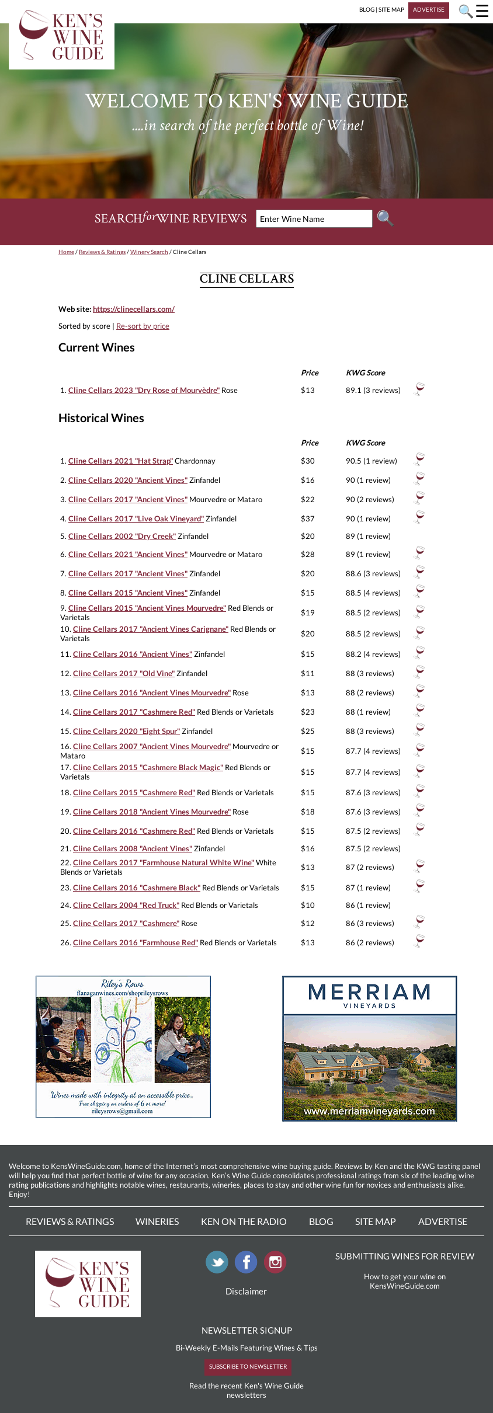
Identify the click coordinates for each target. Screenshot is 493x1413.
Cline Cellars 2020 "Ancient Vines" (128, 480)
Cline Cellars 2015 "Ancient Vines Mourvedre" (147, 607)
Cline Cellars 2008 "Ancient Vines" (132, 848)
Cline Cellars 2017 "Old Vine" (124, 673)
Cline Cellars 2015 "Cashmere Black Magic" (148, 767)
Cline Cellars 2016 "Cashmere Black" (136, 887)
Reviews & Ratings (102, 251)
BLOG (366, 9)
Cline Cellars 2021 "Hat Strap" (120, 460)
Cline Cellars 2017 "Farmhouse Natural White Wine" (163, 862)
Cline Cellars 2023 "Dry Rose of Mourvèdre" (144, 390)
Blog (321, 1221)
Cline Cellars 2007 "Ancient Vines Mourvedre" (152, 746)
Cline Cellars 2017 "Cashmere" (126, 923)
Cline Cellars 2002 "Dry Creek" (122, 536)
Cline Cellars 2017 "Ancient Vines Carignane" (150, 629)
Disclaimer (246, 1291)
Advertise (442, 1221)
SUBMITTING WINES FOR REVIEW (404, 1256)
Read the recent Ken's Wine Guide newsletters (246, 1390)
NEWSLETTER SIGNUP (247, 1330)
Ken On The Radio (244, 1221)
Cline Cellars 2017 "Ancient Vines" (128, 499)
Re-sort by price (142, 325)
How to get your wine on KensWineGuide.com (405, 1281)
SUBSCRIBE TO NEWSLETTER (248, 1366)
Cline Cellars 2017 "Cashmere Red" (134, 711)
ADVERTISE (429, 9)
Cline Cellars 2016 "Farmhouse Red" (135, 942)
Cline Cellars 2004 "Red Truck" (126, 905)
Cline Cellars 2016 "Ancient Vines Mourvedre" (152, 692)
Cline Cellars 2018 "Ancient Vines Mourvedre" (152, 811)
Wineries (157, 1221)
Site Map (375, 1221)
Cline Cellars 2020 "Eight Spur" (126, 731)
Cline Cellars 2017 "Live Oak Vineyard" (136, 518)
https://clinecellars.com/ (134, 309)
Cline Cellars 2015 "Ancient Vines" (128, 592)
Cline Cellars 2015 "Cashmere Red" (134, 792)
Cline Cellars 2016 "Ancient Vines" (132, 654)
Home (66, 251)
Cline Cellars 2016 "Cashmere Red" (134, 831)
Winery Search (149, 251)
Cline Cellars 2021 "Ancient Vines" (128, 554)
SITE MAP (391, 9)
